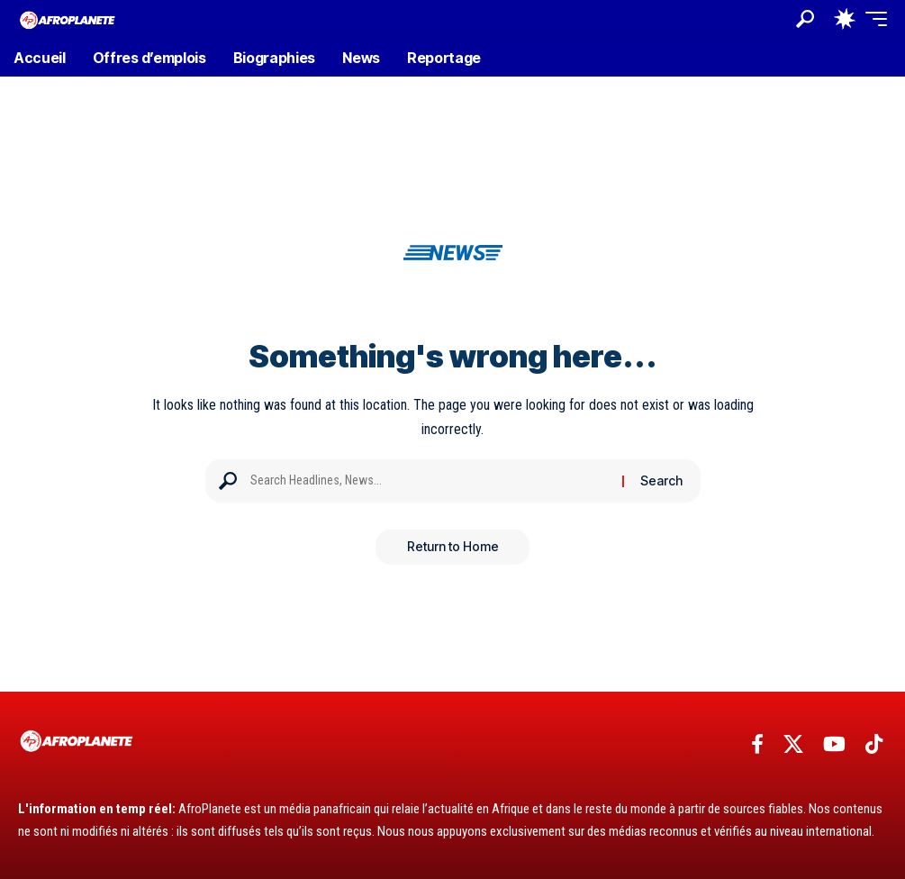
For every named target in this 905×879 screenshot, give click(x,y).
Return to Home (453, 547)
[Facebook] (757, 744)
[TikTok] (874, 744)
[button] (805, 19)
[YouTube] (834, 744)
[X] (793, 744)
